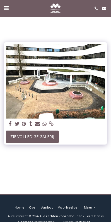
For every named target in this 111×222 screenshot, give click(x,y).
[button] (6, 8)
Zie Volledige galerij (32, 136)
